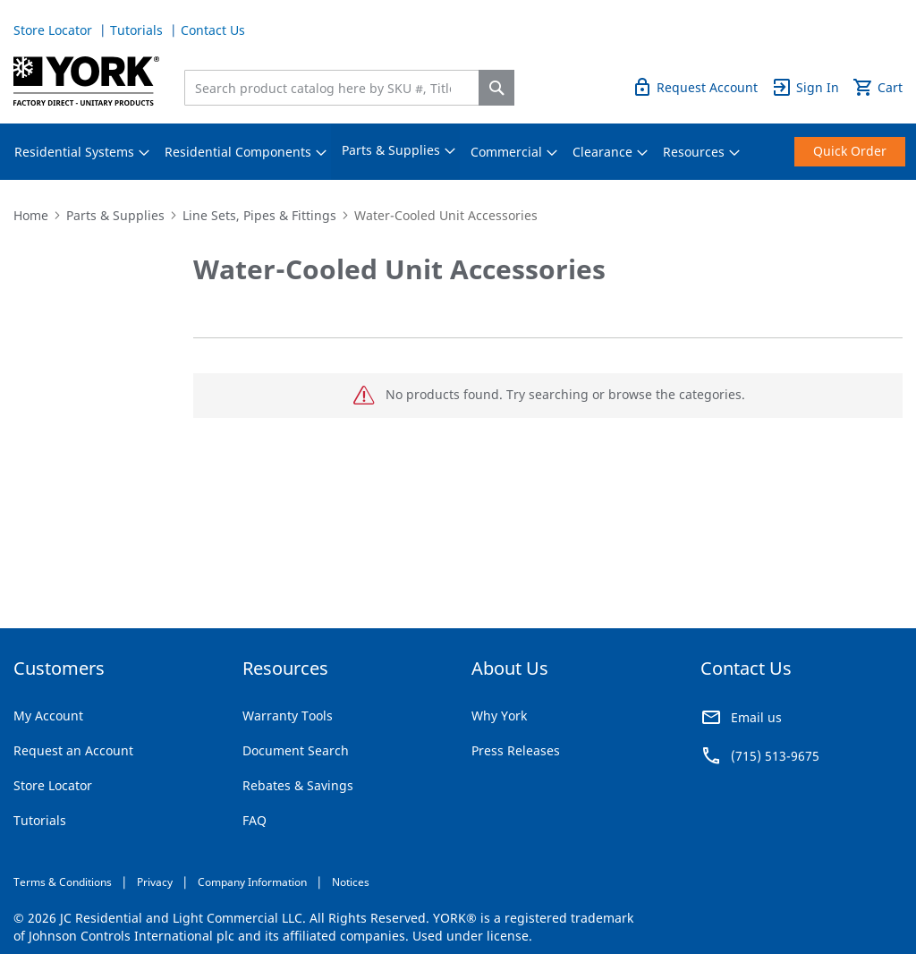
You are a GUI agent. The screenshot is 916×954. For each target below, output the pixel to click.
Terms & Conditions (62, 882)
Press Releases (515, 750)
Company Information (252, 882)
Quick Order (866, 29)
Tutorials (138, 29)
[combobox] (336, 88)
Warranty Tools (287, 715)
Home (30, 215)
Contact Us (213, 29)
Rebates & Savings (297, 785)
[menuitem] (74, 152)
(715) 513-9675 (775, 755)
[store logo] (86, 81)
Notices (350, 882)
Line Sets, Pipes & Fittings (259, 215)
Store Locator (54, 29)
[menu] (458, 152)
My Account (48, 715)
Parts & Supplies (115, 215)
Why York (499, 715)
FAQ (254, 820)
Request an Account (73, 750)
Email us (756, 717)
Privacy (155, 882)
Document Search (295, 750)
